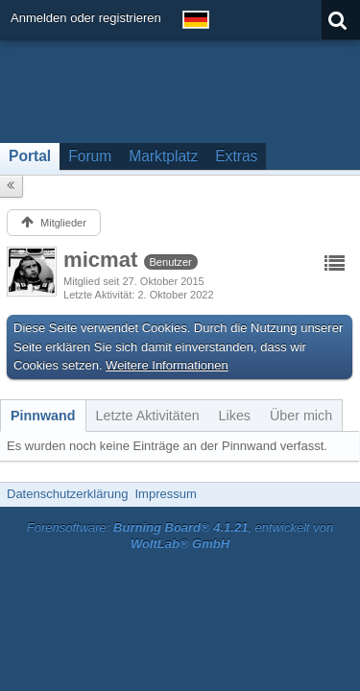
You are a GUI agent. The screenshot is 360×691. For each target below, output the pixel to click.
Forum (89, 156)
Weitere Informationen (167, 365)
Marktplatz (163, 156)
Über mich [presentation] (301, 415)
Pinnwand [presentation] (43, 415)
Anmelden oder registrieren (86, 18)
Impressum (165, 494)
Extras (236, 156)
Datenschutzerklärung (67, 494)
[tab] (43, 415)
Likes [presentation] (235, 415)
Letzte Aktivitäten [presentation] (148, 415)
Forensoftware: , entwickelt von (180, 535)
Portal (30, 156)
